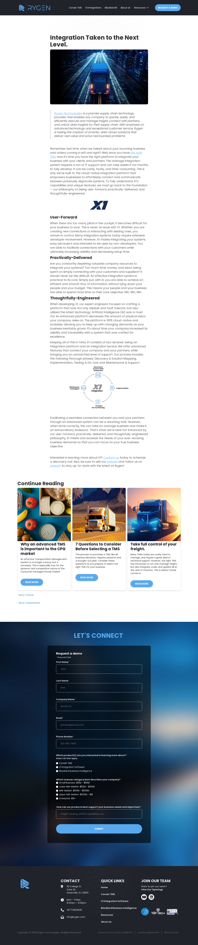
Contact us (111, 457)
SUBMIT (99, 831)
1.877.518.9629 (74, 909)
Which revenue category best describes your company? (99, 791)
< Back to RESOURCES (28, 603)
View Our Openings (152, 889)
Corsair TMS (75, 7)
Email (59, 720)
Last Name (62, 683)
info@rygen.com (76, 917)
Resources (107, 914)
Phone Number (65, 739)
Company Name (66, 701)
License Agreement (148, 932)
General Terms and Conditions (115, 932)
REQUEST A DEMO (168, 7)
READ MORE (31, 582)
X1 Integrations (93, 7)
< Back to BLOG (25, 595)
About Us (125, 7)
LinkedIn (55, 466)
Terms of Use (171, 932)
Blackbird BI (111, 7)
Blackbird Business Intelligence (119, 908)
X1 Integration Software (114, 901)
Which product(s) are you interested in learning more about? (99, 765)
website (112, 462)
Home (104, 887)
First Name (63, 664)
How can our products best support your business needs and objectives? (98, 809)
